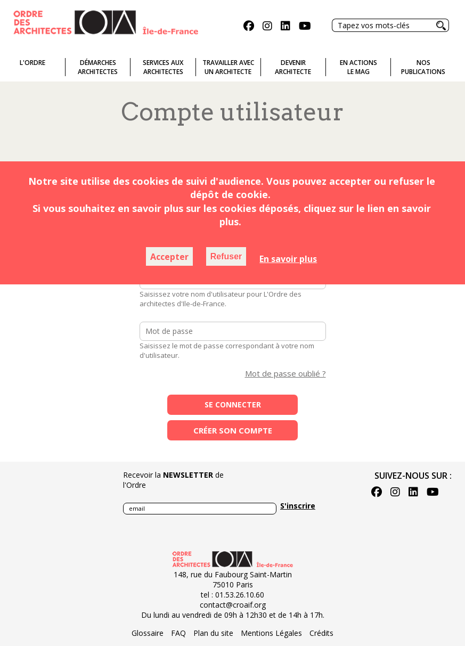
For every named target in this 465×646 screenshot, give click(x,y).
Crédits (321, 633)
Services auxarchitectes (163, 67)
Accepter (169, 257)
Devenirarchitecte (293, 67)
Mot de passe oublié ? (285, 373)
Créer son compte (232, 430)
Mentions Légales (271, 633)
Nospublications (423, 67)
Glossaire (148, 633)
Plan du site (213, 633)
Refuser (226, 256)
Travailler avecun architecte (228, 67)
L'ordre (32, 62)
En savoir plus (288, 259)
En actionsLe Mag (358, 67)
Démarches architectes (98, 67)
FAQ (178, 633)
